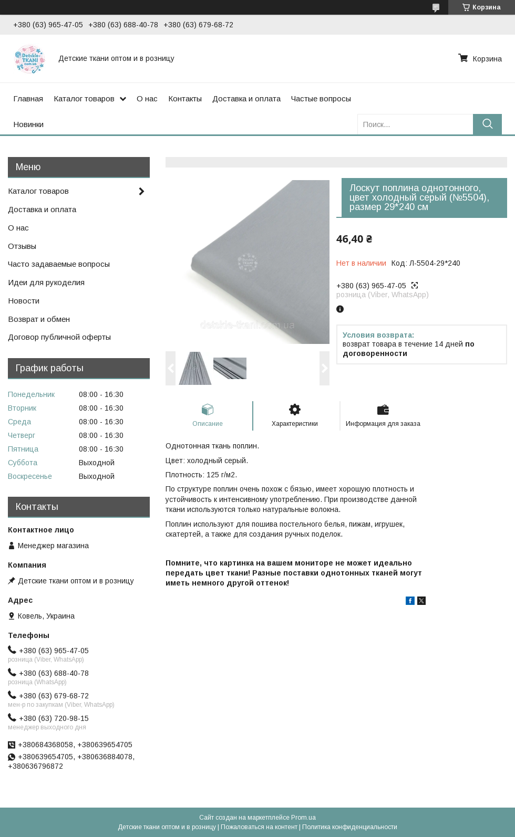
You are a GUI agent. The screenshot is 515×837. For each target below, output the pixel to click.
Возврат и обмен (39, 319)
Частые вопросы (321, 98)
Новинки (28, 124)
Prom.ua (303, 817)
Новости (23, 300)
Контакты (185, 98)
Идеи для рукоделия (46, 282)
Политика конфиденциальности (349, 827)
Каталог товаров (84, 98)
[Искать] (487, 124)
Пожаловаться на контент (259, 827)
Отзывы (22, 246)
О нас (147, 98)
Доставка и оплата (246, 98)
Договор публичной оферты (59, 336)
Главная (28, 98)
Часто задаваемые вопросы (59, 263)
